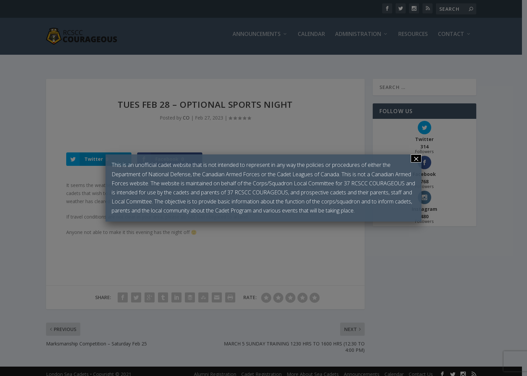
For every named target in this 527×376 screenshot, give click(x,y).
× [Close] (416, 158)
